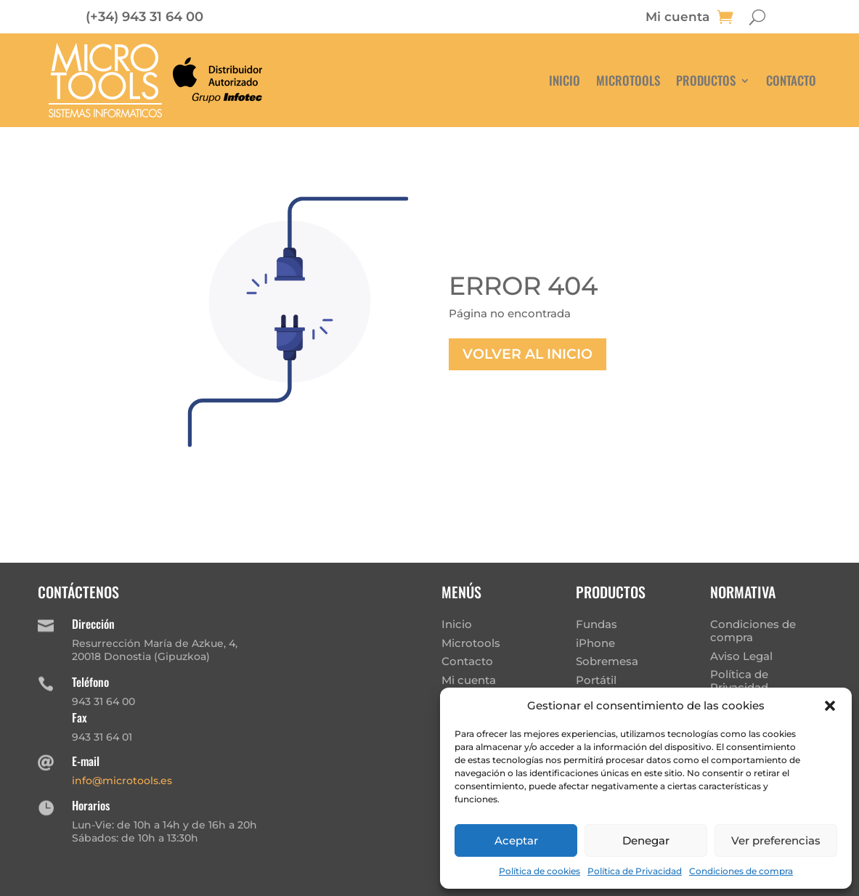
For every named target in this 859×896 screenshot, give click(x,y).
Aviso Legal (741, 656)
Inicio (564, 80)
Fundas (596, 624)
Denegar (645, 840)
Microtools (628, 80)
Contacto (791, 80)
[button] (830, 706)
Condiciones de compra (741, 871)
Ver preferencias (776, 840)
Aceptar (516, 840)
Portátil (596, 680)
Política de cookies (539, 871)
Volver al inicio (528, 354)
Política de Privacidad (634, 871)
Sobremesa (607, 661)
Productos (706, 80)
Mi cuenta (677, 18)
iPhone (595, 643)
